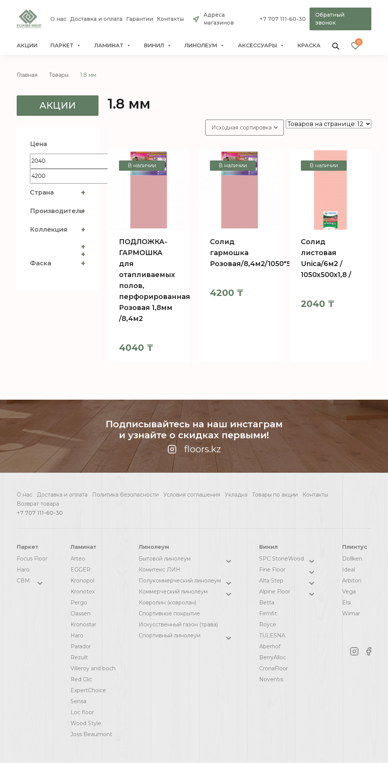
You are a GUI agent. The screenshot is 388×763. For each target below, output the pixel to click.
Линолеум (205, 45)
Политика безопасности (125, 494)
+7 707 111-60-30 (283, 19)
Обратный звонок (329, 18)
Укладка (236, 494)
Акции (27, 45)
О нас (58, 19)
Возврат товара (38, 503)
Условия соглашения (191, 494)
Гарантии (139, 19)
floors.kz (194, 449)
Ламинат (112, 45)
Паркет (65, 45)
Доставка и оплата (96, 19)
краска (309, 45)
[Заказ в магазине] (244, 127)
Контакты (170, 19)
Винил (158, 45)
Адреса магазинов (218, 18)
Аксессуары (261, 45)
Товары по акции (275, 494)
